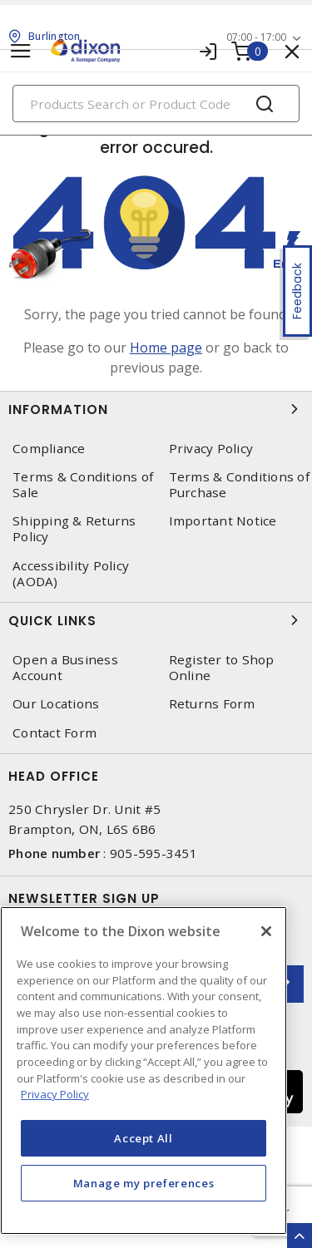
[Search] (156, 103)
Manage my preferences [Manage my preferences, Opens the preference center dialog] (144, 1183)
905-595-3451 (153, 853)
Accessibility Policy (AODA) (70, 573)
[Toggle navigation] (20, 51)
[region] (143, 1070)
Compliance (49, 448)
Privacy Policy (211, 448)
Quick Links (156, 620)
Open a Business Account (65, 667)
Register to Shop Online (222, 667)
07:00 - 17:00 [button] (256, 37)
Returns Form (212, 704)
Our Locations (55, 704)
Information (156, 409)
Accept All (143, 1138)
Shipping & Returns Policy (74, 529)
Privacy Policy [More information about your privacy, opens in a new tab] (55, 1094)
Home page (166, 347)
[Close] (266, 931)
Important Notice (223, 521)
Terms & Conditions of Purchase (239, 485)
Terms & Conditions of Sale (82, 485)
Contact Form (54, 733)
